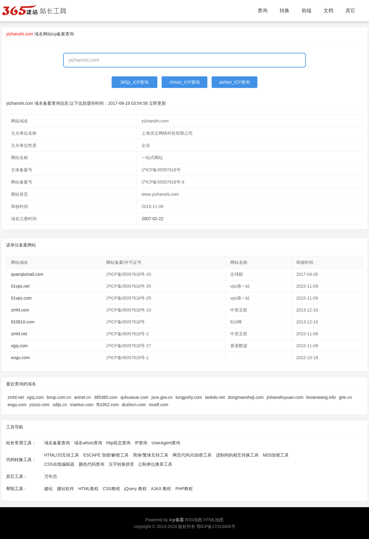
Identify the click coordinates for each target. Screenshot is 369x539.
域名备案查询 (57, 442)
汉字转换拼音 (121, 464)
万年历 (50, 476)
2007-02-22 (152, 218)
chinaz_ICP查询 (184, 82)
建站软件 (65, 488)
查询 (262, 10)
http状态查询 (118, 442)
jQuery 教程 (135, 488)
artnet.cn (82, 397)
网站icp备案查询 (58, 33)
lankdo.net (215, 397)
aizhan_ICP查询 (234, 82)
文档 (328, 10)
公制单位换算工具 (155, 464)
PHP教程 (184, 488)
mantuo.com (81, 404)
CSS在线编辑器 (59, 464)
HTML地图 (213, 519)
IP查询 (141, 442)
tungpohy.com (189, 397)
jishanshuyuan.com (285, 397)
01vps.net (20, 286)
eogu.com (20, 357)
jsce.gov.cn (162, 397)
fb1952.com (107, 404)
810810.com (22, 321)
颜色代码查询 (91, 464)
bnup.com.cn (59, 397)
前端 (306, 10)
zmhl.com (20, 310)
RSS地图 (193, 519)
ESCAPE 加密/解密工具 (106, 455)
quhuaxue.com (134, 397)
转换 (284, 10)
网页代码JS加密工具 (192, 455)
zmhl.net (19, 333)
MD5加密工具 (276, 455)
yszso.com (39, 404)
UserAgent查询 (166, 442)
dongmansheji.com (246, 397)
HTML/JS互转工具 (61, 455)
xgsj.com (19, 345)
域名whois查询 (88, 442)
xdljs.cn (60, 404)
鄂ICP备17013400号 (215, 526)
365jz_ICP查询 (134, 82)
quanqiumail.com (27, 274)
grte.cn (345, 397)
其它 (350, 10)
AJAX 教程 (161, 488)
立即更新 (157, 103)
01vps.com (21, 298)
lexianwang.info (321, 397)
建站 (48, 488)
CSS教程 (111, 488)
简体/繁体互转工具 (150, 455)
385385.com (105, 397)
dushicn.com (134, 404)
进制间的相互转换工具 (237, 455)
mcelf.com (158, 404)
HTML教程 (88, 488)
